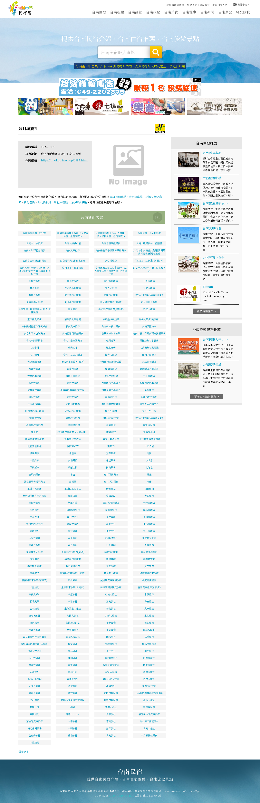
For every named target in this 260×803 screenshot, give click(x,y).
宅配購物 (243, 12)
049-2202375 (172, 795)
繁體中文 (241, 4)
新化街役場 (44, 202)
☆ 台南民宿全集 (86, 66)
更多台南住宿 (207, 311)
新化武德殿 (61, 202)
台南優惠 (189, 11)
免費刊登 (192, 4)
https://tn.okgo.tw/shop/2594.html (64, 160)
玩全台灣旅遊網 (175, 4)
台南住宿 (99, 11)
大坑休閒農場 (118, 197)
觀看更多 (23, 751)
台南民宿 (20, 9)
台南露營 (135, 11)
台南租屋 (117, 11)
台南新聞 (207, 11)
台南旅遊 (153, 11)
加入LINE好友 (190, 795)
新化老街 (29, 202)
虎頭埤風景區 (79, 202)
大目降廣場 (136, 197)
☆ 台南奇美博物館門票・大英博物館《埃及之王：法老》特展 (142, 66)
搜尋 (156, 52)
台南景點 (225, 11)
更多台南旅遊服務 (207, 396)
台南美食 (171, 11)
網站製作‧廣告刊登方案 (214, 4)
